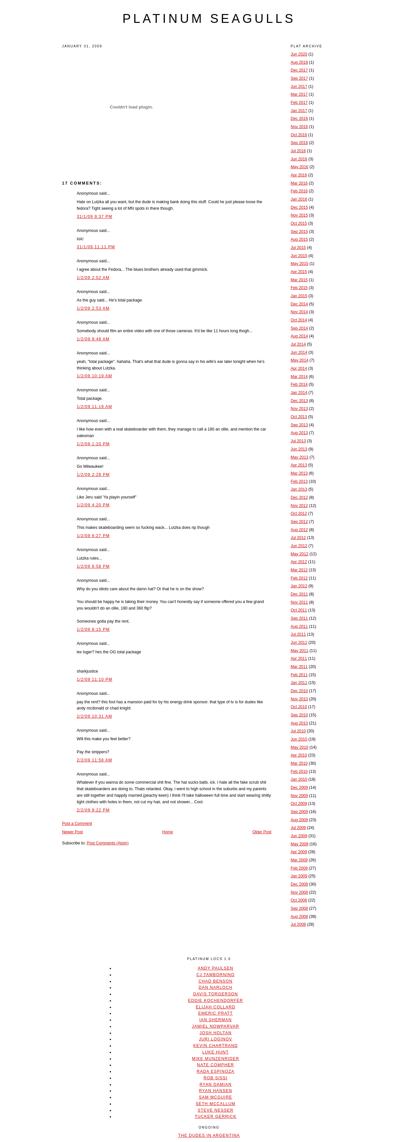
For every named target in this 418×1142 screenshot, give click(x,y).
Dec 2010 (299, 691)
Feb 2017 (299, 102)
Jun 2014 (299, 352)
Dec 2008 (299, 884)
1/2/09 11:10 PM (94, 679)
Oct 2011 (299, 610)
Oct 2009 (299, 803)
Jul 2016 (298, 151)
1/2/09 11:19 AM (94, 406)
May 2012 (299, 554)
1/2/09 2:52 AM (93, 277)
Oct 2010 (299, 707)
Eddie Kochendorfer (215, 1000)
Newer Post (72, 832)
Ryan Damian (216, 1084)
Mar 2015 (299, 280)
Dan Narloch (215, 987)
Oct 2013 (299, 417)
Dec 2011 (299, 594)
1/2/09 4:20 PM (93, 505)
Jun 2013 (299, 449)
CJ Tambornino (215, 974)
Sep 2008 (299, 908)
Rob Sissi (216, 1078)
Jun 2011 (299, 642)
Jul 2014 (298, 344)
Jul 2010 (298, 731)
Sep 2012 (299, 521)
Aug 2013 (299, 433)
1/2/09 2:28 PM (93, 474)
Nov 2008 (299, 892)
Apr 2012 (299, 562)
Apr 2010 (299, 755)
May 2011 (299, 650)
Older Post (261, 832)
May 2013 (299, 457)
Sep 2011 (299, 618)
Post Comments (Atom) (107, 843)
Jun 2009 (299, 836)
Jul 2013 (298, 441)
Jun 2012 (299, 546)
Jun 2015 (299, 255)
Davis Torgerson (215, 994)
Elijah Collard (215, 1007)
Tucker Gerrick (215, 1116)
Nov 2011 (299, 602)
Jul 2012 (298, 537)
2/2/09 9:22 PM (93, 810)
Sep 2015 (299, 231)
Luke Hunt (215, 1052)
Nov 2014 (299, 312)
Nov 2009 (299, 795)
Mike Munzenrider (215, 1058)
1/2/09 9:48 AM (93, 339)
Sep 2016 (299, 142)
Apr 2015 (299, 271)
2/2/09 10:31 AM (94, 716)
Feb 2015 (299, 288)
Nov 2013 (299, 408)
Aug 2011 (299, 626)
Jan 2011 (299, 682)
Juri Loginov (215, 1039)
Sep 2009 (299, 811)
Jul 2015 (298, 247)
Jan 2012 (299, 586)
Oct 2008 (299, 900)
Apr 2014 (299, 368)
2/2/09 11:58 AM (94, 760)
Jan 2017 (299, 110)
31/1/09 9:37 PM (94, 216)
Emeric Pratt (215, 1013)
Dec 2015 (299, 207)
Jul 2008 (298, 924)
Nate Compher (215, 1065)
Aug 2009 (299, 820)
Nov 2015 (299, 215)
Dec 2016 (299, 118)
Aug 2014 (299, 336)
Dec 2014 (299, 304)
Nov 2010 (299, 699)
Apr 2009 (299, 852)
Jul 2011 (298, 634)
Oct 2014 (299, 320)
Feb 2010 (299, 771)
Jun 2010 (299, 739)
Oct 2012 (299, 513)
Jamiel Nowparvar (215, 1026)
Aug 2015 (299, 239)
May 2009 (299, 844)
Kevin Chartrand (215, 1045)
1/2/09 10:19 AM (94, 376)
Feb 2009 (299, 868)
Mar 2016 (299, 183)
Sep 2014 (299, 328)
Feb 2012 (299, 578)
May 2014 (299, 360)
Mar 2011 (299, 666)
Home (167, 832)
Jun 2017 (299, 86)
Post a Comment (77, 823)
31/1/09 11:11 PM (96, 247)
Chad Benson (216, 981)
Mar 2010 (299, 763)
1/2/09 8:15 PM (93, 629)
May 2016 (299, 167)
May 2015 (299, 263)
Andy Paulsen (215, 968)
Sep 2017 (299, 78)
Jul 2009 (298, 827)
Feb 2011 (299, 675)
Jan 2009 (299, 876)
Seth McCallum (215, 1103)
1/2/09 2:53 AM (93, 308)
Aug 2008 (299, 916)
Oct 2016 (299, 135)
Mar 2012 (299, 570)
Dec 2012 (299, 497)
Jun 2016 (299, 159)
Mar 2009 (299, 860)
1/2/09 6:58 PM (93, 566)
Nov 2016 (299, 126)
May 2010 (299, 747)
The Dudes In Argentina (209, 1135)
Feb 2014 (299, 384)
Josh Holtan (216, 1033)
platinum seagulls (209, 18)
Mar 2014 (299, 376)
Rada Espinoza (215, 1071)
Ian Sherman (215, 1020)
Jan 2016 (299, 199)
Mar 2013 (299, 473)
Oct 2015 (299, 223)
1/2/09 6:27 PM (93, 535)
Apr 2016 (299, 175)
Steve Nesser (215, 1110)
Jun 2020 (299, 54)
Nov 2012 (299, 505)
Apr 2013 (299, 465)
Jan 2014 (299, 392)
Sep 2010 (299, 715)
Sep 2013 (299, 425)
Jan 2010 (299, 779)
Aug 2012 (299, 530)
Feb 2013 (299, 481)
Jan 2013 (299, 489)
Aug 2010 (299, 723)
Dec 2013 (299, 401)
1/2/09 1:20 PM (93, 444)
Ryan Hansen (215, 1090)
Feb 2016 (299, 191)
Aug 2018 (299, 62)
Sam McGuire (215, 1097)
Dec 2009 (299, 787)
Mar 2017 (299, 94)
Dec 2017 (299, 70)
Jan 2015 (299, 296)
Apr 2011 (299, 658)
